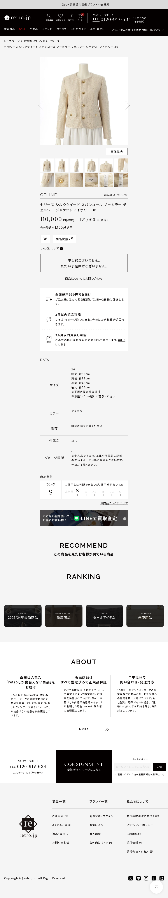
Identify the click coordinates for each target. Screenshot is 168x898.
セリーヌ (54, 41)
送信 (159, 766)
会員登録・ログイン (101, 816)
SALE (22, 28)
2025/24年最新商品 (23, 616)
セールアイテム (104, 616)
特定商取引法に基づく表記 (143, 816)
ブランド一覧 (98, 801)
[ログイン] (71, 18)
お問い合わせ (60, 842)
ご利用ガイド (78, 28)
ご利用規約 (134, 834)
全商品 (34, 28)
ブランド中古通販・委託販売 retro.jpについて (136, 29)
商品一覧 (59, 801)
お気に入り (96, 825)
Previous (40, 105)
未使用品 (145, 616)
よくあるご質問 (61, 825)
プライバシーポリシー (140, 825)
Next (127, 105)
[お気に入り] (60, 18)
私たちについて (138, 801)
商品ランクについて (115, 503)
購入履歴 (95, 834)
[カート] (80, 18)
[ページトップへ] (156, 887)
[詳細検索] (49, 18)
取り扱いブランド (34, 41)
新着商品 (9, 28)
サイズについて (49, 248)
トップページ (12, 41)
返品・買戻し (97, 28)
